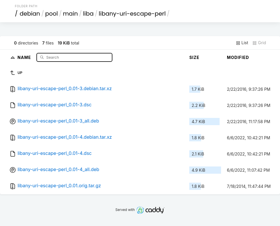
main (70, 14)
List (242, 42)
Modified (238, 57)
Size (194, 57)
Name (25, 57)
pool (51, 14)
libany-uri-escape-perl (132, 14)
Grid (259, 42)
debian (30, 14)
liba (88, 14)
